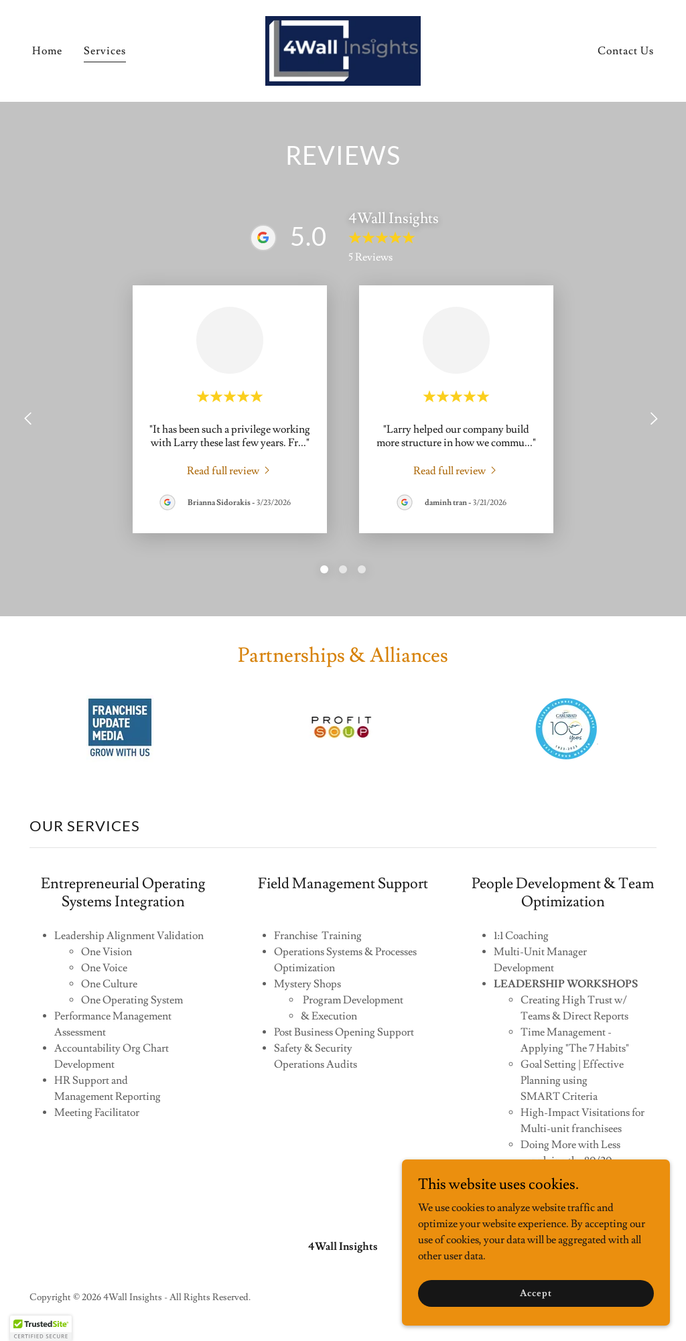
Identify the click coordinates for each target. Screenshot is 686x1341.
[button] (41, 1328)
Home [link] (47, 51)
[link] (343, 48)
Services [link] (105, 51)
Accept (535, 1293)
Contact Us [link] (626, 51)
